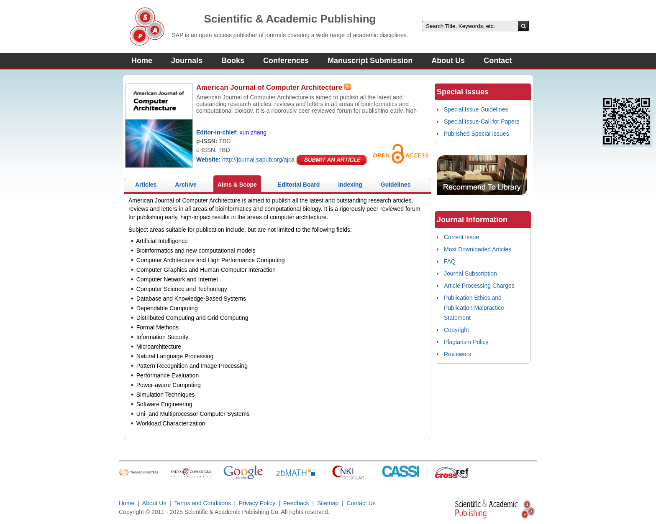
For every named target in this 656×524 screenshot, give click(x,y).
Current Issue (461, 237)
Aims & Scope (237, 184)
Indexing (350, 184)
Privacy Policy (257, 503)
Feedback (296, 503)
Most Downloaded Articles (477, 249)
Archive (185, 184)
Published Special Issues (476, 133)
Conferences (286, 60)
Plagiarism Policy (466, 342)
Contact (498, 60)
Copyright (456, 330)
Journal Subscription (470, 273)
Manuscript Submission (370, 60)
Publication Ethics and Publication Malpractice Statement (474, 307)
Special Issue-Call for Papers (482, 121)
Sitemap (327, 503)
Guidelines (396, 184)
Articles (145, 184)
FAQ (450, 261)
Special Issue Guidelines (476, 109)
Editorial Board (299, 184)
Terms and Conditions (202, 503)
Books (232, 60)
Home (141, 60)
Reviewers (457, 354)
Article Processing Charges (479, 285)
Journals (186, 60)
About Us (448, 60)
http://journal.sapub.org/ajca (258, 159)
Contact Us (361, 503)
